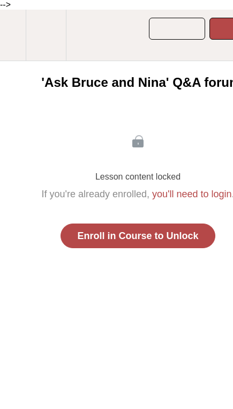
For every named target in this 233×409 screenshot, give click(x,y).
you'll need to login (192, 194)
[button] (13, 35)
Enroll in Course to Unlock (137, 235)
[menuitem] (46, 35)
